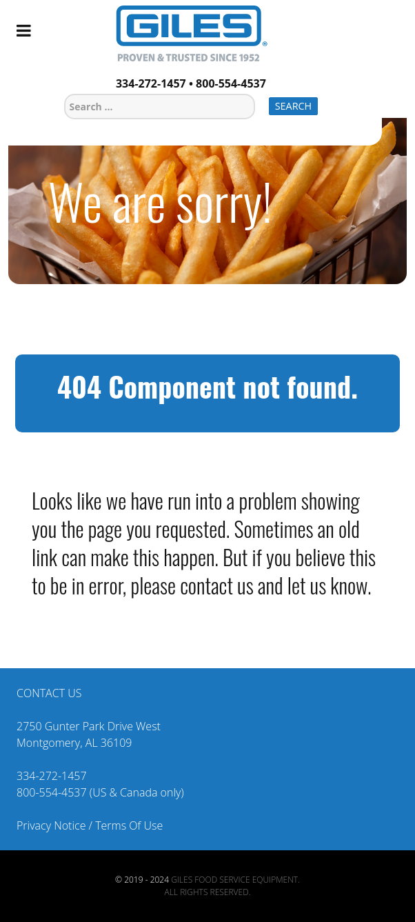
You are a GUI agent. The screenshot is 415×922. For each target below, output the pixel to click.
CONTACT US (49, 693)
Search (293, 105)
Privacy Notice (51, 825)
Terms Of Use (129, 825)
